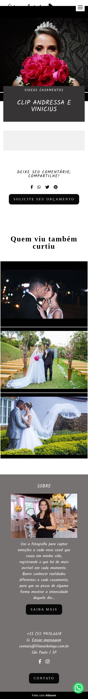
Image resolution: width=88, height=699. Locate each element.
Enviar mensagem (46, 640)
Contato (44, 678)
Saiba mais (44, 609)
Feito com (44, 695)
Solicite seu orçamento (44, 199)
